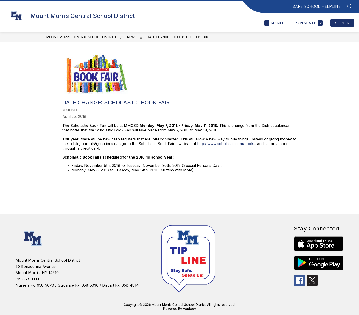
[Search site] (350, 6)
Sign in (342, 23)
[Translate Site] (307, 23)
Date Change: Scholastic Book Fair (177, 37)
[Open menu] (273, 23)
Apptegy (189, 308)
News (131, 37)
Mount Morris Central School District (81, 37)
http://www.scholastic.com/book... (226, 143)
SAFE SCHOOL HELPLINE (316, 6)
